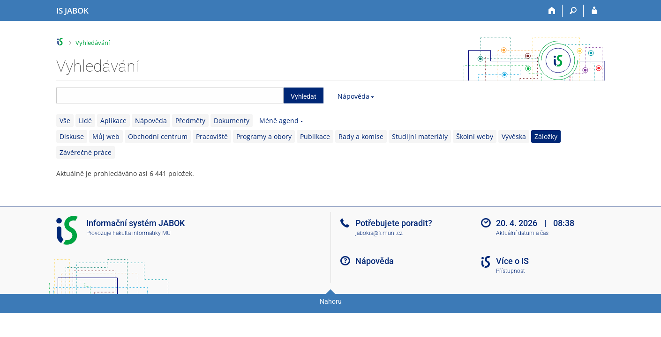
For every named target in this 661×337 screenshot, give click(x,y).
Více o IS (512, 261)
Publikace (315, 136)
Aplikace (113, 120)
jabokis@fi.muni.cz (379, 233)
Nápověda (353, 96)
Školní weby (474, 136)
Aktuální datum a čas (522, 233)
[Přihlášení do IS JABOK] (594, 11)
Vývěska (514, 136)
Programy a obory (264, 136)
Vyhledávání (92, 42)
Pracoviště (212, 136)
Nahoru (331, 301)
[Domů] (552, 11)
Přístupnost (510, 271)
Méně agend (279, 120)
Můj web (106, 136)
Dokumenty (231, 120)
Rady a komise (360, 136)
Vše (65, 120)
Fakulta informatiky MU (142, 233)
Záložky (545, 136)
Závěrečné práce (86, 152)
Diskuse (72, 136)
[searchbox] (170, 95)
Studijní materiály (420, 136)
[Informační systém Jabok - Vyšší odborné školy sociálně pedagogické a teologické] (72, 11)
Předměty (190, 120)
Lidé (85, 120)
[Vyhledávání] (573, 11)
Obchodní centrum (158, 136)
